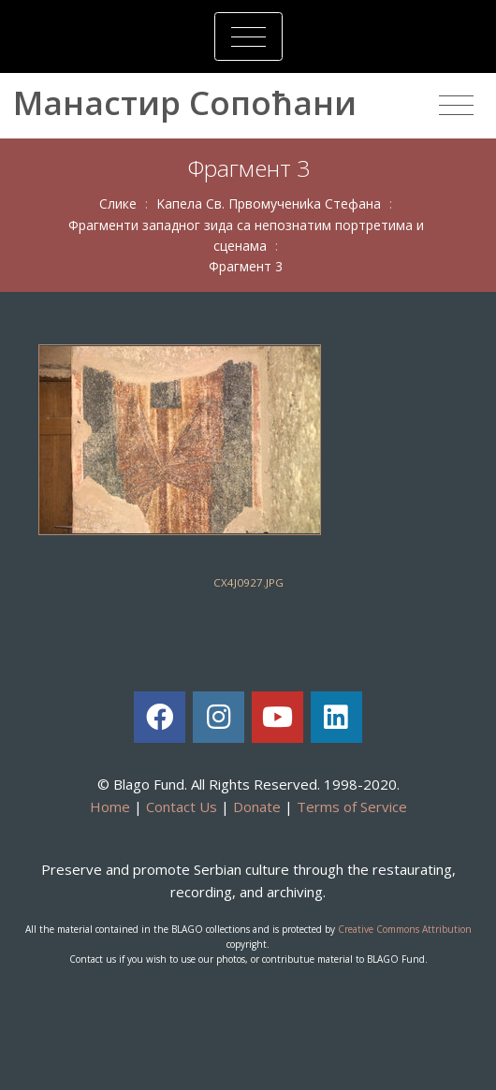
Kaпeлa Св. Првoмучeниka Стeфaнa (268, 203)
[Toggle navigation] (248, 36)
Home (110, 806)
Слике (118, 203)
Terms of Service (352, 806)
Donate (257, 806)
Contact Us (181, 806)
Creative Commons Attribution (405, 929)
